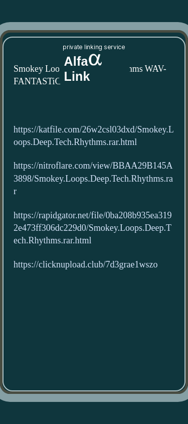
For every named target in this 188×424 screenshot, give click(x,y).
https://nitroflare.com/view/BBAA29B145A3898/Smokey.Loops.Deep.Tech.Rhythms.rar (93, 178)
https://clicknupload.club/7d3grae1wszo (85, 264)
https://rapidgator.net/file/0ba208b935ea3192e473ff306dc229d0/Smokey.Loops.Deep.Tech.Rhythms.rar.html (92, 228)
